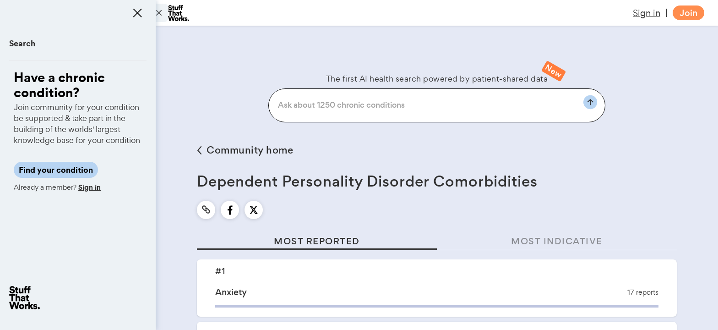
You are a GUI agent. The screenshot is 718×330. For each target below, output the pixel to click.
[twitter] (254, 210)
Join (688, 13)
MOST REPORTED (317, 241)
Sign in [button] (646, 13)
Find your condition (56, 170)
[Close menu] (137, 13)
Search (22, 43)
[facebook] (230, 210)
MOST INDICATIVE (557, 241)
